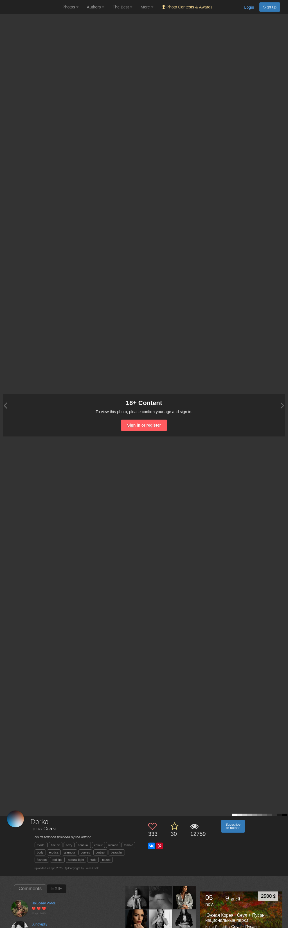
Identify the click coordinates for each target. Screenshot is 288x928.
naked (106, 859)
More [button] (147, 7)
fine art (55, 845)
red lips (57, 859)
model (41, 845)
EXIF (56, 888)
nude (92, 859)
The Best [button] (122, 7)
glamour (69, 852)
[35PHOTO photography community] (30, 7)
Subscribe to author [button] (233, 826)
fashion (42, 859)
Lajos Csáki (43, 829)
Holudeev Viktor (43, 903)
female (128, 845)
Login (249, 7)
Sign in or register (144, 425)
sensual (83, 845)
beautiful (117, 852)
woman (113, 845)
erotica (53, 852)
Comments (30, 888)
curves (85, 852)
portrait (100, 852)
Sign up (269, 7)
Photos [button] (70, 7)
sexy (69, 845)
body (40, 852)
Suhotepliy (39, 924)
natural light (76, 859)
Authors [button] (95, 7)
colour (98, 845)
